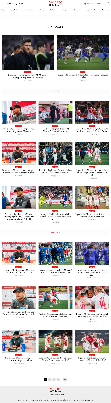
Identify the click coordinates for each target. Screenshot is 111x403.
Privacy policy (57, 400)
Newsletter (88, 4)
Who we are (23, 400)
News (3, 10)
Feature (27, 72)
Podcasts (19, 4)
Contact (89, 400)
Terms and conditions (40, 400)
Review (82, 72)
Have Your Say (91, 10)
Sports (42, 10)
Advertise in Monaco (74, 400)
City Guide (106, 10)
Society (63, 10)
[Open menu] (2, 2)
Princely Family (28, 10)
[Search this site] (108, 3)
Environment (76, 10)
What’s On (14, 10)
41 (65, 379)
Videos (10, 4)
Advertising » (55, 91)
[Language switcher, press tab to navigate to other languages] (99, 3)
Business (53, 10)
